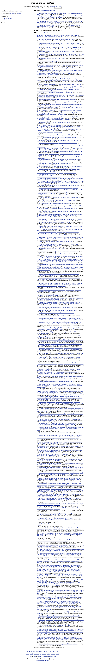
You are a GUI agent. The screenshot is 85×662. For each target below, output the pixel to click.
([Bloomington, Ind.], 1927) (60, 137)
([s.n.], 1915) (54, 203)
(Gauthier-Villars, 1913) (60, 95)
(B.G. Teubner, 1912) (60, 394)
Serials (57, 654)
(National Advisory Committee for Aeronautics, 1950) (59, 323)
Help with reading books (32, 651)
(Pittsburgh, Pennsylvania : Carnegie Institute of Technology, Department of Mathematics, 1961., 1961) (60, 485)
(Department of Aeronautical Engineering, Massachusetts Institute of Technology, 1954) (60, 386)
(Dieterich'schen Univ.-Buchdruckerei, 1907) (60, 182)
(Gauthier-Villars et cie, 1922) (58, 143)
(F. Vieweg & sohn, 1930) (60, 61)
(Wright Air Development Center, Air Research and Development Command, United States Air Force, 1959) (58, 373)
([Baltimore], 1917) (61, 107)
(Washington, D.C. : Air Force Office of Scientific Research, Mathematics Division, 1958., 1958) (59, 519)
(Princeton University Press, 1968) (55, 379)
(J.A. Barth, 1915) (59, 169)
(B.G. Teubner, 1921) (59, 211)
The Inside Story (52, 656)
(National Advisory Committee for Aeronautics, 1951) (58, 328)
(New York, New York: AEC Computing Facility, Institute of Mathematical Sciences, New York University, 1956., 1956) (59, 554)
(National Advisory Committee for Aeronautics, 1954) (59, 344)
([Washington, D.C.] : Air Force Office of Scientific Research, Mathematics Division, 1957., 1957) (59, 513)
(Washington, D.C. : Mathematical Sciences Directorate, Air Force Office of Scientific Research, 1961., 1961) (59, 437)
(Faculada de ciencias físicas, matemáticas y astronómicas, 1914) (61, 353)
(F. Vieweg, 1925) (60, 79)
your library (12, 13)
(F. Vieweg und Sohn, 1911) (60, 117)
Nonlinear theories (8, 19)
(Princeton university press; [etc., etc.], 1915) (57, 102)
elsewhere (18, 13)
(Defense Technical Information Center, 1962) (54, 625)
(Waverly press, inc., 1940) (53, 432)
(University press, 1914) (56, 307)
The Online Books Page (42, 3)
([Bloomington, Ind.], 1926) (54, 134)
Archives (45, 656)
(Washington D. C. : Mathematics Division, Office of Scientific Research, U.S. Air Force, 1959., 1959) (59, 495)
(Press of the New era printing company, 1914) (58, 197)
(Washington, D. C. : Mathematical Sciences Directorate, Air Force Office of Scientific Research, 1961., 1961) (59, 455)
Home (27, 654)
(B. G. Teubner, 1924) (60, 76)
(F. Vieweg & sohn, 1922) (60, 113)
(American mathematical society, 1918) (56, 39)
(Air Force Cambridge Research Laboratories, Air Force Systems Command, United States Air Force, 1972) (60, 414)
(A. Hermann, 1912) (60, 151)
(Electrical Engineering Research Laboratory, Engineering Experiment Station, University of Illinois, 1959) (60, 364)
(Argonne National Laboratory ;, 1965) (59, 160)
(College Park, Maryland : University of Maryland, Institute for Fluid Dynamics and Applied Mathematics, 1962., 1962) (59, 534)
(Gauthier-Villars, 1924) (57, 99)
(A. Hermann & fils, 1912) (56, 119)
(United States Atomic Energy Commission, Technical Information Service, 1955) (60, 298)
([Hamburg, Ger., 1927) (58, 163)
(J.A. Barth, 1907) (59, 173)
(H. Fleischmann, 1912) (59, 188)
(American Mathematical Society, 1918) (56, 222)
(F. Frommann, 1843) (54, 194)
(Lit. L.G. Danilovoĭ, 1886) (57, 200)
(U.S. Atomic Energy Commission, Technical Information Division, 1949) (58, 294)
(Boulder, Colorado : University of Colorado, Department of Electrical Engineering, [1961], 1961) (60, 402)
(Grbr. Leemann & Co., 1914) (60, 176)
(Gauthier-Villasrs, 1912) (56, 51)
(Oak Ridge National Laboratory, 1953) (58, 303)
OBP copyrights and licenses (42, 660)
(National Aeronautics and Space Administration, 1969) (58, 274)
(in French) (58, 644)
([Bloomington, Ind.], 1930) (59, 140)
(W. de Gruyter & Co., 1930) (50, 132)
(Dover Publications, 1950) (51, 58)
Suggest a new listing (53, 651)
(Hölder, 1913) (58, 208)
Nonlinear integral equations (48, 10)
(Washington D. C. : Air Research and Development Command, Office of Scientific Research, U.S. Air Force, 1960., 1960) (60, 545)
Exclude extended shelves (55, 6)
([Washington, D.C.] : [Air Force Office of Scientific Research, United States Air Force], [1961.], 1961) (59, 442)
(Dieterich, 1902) (59, 185)
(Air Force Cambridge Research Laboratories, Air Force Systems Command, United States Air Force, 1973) (60, 592)
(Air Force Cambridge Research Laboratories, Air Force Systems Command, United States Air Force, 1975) (60, 410)
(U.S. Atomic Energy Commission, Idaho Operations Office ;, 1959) (57, 245)
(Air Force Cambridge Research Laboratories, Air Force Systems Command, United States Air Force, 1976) (59, 424)
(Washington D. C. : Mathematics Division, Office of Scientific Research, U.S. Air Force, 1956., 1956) (59, 460)
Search (31, 654)
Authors (44, 654)
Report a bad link (43, 651)
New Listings (37, 654)
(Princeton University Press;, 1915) (55, 253)
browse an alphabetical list (36, 7)
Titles (48, 654)
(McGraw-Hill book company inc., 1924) (54, 122)
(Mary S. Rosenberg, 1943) (61, 47)
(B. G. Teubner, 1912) (60, 87)
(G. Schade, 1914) (58, 251)
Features (39, 656)
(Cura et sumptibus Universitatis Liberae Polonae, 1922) (60, 391)
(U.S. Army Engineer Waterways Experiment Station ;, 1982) (60, 16)
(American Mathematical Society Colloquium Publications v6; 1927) (58, 36)
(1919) (55, 381)
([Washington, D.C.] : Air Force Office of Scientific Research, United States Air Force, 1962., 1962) (59, 528)
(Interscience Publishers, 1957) (50, 125)
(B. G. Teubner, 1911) (57, 310)
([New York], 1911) (60, 84)
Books (30, 656)
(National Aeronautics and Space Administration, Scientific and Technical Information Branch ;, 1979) (60, 269)
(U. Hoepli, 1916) (55, 92)
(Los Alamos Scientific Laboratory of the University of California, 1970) (59, 319)
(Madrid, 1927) (61, 43)
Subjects (53, 654)
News (34, 656)
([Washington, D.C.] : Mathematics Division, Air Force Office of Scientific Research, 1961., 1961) (60, 473)
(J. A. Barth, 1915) (59, 215)
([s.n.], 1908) (51, 315)
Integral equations (8, 18)
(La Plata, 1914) (61, 54)
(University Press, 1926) (56, 67)
